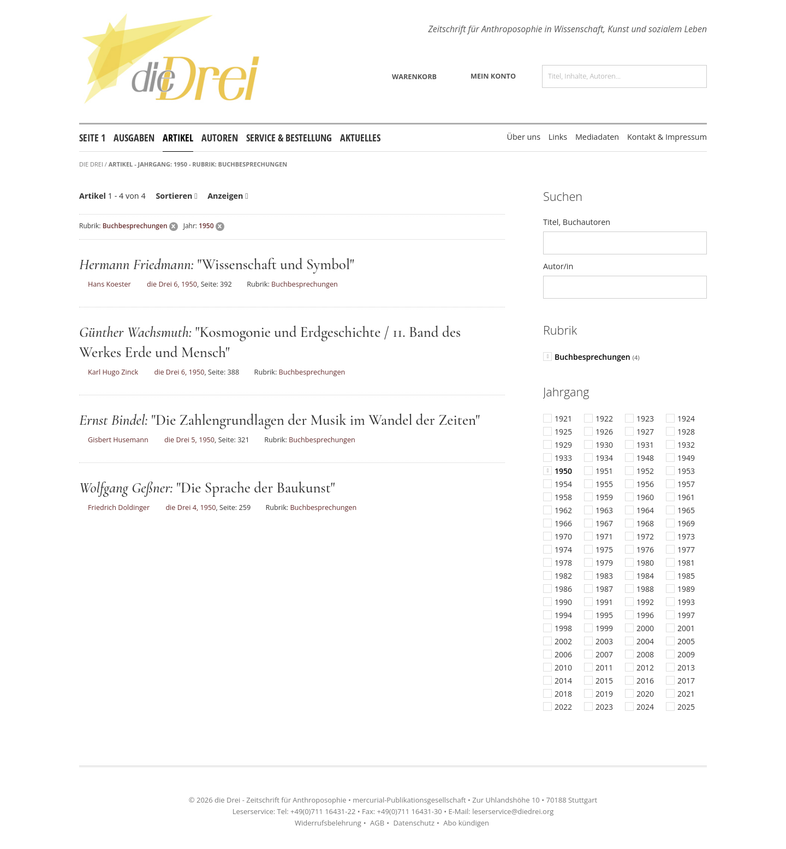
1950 (206, 225)
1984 (645, 576)
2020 (645, 694)
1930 (604, 445)
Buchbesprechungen (135, 225)
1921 (563, 419)
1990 (563, 602)
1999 (604, 628)
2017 (686, 681)
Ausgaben (134, 137)
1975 (604, 550)
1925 (563, 432)
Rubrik (560, 330)
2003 (604, 641)
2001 (686, 628)
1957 (686, 484)
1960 (645, 497)
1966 (563, 524)
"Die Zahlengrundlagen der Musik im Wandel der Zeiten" (315, 420)
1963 (604, 510)
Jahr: (190, 225)
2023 (604, 707)
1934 (604, 458)
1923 (645, 419)
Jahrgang (566, 392)
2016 (645, 681)
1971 (604, 537)
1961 (686, 497)
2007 (604, 655)
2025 (686, 707)
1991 (604, 602)
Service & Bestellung (289, 137)
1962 (563, 510)
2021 (686, 694)
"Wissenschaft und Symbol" (275, 265)
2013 (686, 668)
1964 (645, 510)
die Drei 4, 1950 (190, 507)
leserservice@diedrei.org (512, 811)
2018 (563, 694)
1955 (604, 484)
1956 (645, 484)
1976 (645, 550)
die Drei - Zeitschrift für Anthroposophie (280, 800)
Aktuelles (360, 137)
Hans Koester (109, 284)
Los (694, 76)
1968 (645, 524)
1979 (604, 563)
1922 (604, 419)
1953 (686, 471)
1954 (563, 484)
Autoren (219, 137)
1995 (604, 615)
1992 (645, 602)
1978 (563, 563)
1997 (686, 615)
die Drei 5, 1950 (189, 439)
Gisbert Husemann (118, 439)
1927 (645, 432)
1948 (645, 458)
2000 (645, 628)
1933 (563, 458)
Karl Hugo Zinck (113, 372)
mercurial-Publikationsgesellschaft (409, 800)
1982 (563, 576)
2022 (563, 707)
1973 (686, 537)
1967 (604, 524)
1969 (686, 524)
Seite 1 (92, 137)
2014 (563, 681)
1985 (686, 576)
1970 (563, 537)
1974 (563, 550)
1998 (563, 628)
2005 (686, 641)
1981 (686, 563)
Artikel (178, 137)
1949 (686, 458)
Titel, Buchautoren (576, 222)
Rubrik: (90, 225)
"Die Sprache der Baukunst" (255, 488)
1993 (686, 602)
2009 (686, 655)
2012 (645, 668)
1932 (686, 445)
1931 (645, 445)
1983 (604, 576)
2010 (563, 668)
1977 (686, 550)
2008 (645, 655)
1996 (645, 615)
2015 (604, 681)
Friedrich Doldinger (119, 507)
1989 (686, 589)
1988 (645, 589)
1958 (563, 497)
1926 (604, 432)
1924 (686, 419)
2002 (563, 641)
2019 (604, 694)
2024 (645, 707)
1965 (686, 510)
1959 (604, 497)
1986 (563, 589)
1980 (645, 563)
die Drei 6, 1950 (172, 284)
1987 (604, 589)
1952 (645, 471)
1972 (645, 537)
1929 (563, 445)
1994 (563, 615)
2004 (645, 641)
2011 (604, 668)
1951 (604, 471)
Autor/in (558, 266)
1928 (686, 432)
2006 (563, 655)
